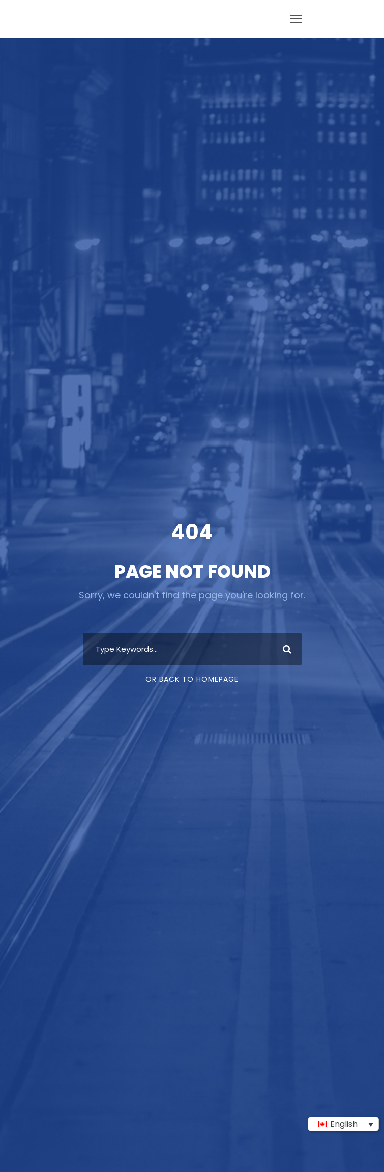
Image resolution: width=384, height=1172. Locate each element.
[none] (343, 1124)
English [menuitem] (344, 1124)
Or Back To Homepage (192, 679)
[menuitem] (343, 1124)
